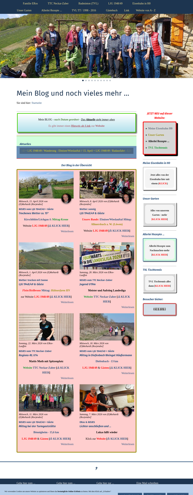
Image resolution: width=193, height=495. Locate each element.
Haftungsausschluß (27, 487)
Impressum (63, 487)
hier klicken (142, 487)
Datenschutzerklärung (108, 487)
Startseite (37, 102)
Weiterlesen (67, 231)
